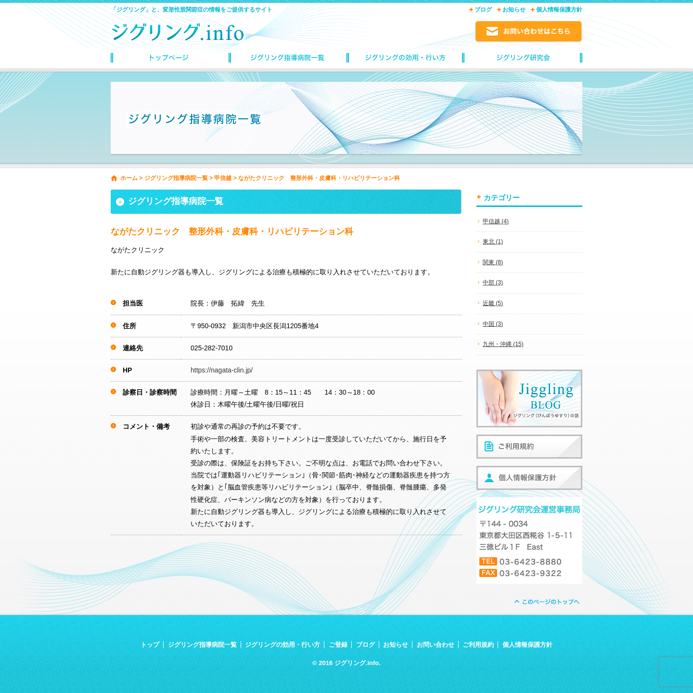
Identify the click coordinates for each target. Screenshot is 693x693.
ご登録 (338, 644)
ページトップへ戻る (546, 602)
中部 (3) (493, 282)
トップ (150, 644)
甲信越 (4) (496, 221)
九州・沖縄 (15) (503, 344)
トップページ (170, 60)
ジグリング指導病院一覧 (287, 60)
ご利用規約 (478, 644)
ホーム (129, 178)
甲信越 (222, 178)
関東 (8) (493, 262)
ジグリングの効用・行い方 (405, 60)
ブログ (483, 9)
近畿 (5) (493, 303)
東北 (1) (493, 241)
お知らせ (514, 9)
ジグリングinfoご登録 (523, 60)
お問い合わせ (435, 644)
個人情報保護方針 (559, 9)
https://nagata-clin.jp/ (222, 370)
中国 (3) (493, 324)
